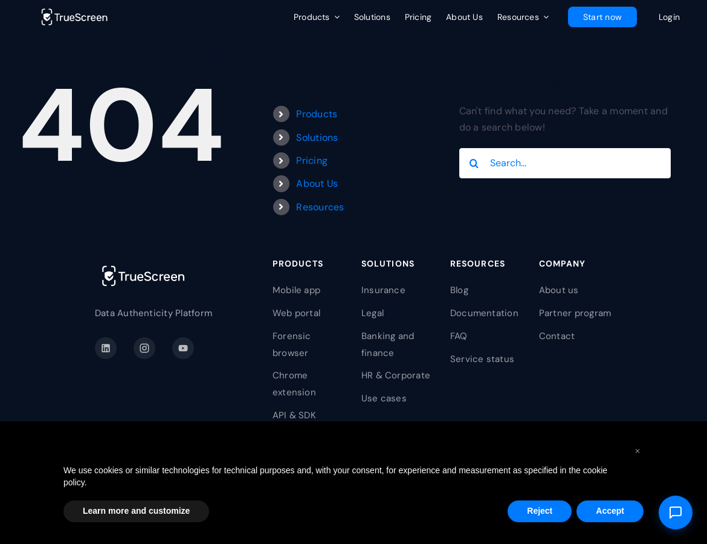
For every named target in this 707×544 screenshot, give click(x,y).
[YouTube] (183, 348)
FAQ (459, 336)
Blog (459, 290)
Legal (372, 313)
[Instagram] (144, 348)
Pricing (312, 160)
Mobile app (296, 290)
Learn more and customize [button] (136, 511)
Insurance (383, 290)
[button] (637, 450)
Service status (482, 359)
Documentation (484, 313)
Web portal (296, 313)
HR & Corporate (395, 375)
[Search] (474, 163)
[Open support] (675, 512)
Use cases (384, 398)
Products (316, 114)
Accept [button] (610, 511)
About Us (317, 183)
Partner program (575, 313)
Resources (320, 207)
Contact (557, 336)
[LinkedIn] (106, 348)
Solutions (317, 137)
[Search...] (565, 163)
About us (559, 290)
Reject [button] (539, 511)
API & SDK (294, 415)
